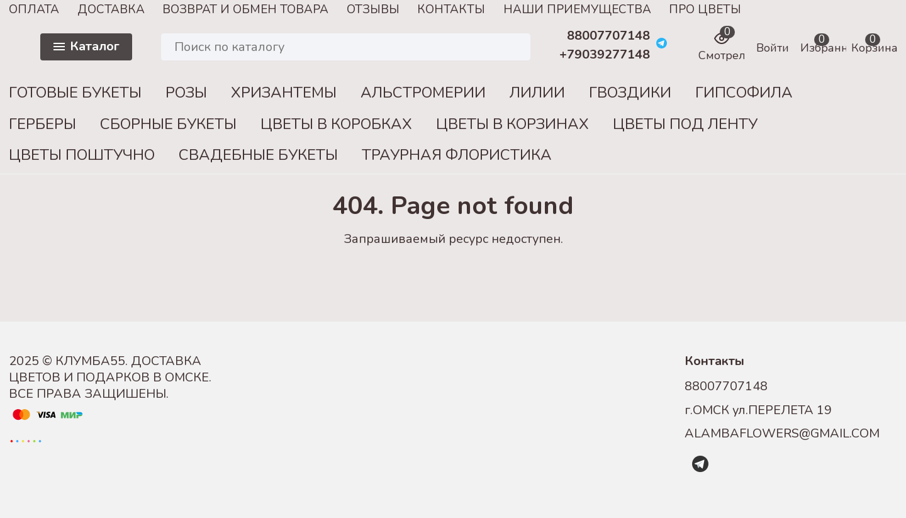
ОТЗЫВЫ (373, 9)
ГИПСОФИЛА (744, 92)
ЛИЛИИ (537, 92)
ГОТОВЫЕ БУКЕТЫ (75, 92)
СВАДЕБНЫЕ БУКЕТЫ (258, 155)
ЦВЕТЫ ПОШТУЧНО (82, 155)
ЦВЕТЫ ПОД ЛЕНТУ (685, 124)
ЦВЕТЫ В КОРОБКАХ (336, 124)
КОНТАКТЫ (451, 9)
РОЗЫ (186, 92)
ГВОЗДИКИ (630, 92)
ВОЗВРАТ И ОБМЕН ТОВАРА (245, 9)
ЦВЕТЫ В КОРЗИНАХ (512, 124)
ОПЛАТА (34, 9)
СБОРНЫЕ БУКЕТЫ (168, 124)
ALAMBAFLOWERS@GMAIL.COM (782, 433)
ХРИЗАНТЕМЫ (284, 92)
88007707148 (608, 36)
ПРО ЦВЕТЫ (705, 9)
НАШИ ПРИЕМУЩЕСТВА (577, 9)
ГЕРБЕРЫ (42, 124)
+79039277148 (604, 55)
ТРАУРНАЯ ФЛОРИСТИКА (457, 155)
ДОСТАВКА (111, 9)
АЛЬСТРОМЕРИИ (423, 92)
